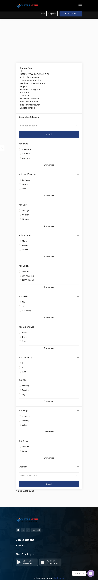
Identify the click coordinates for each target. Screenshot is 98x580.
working (25, 420)
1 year (24, 337)
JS (23, 306)
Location (49, 466)
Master (25, 184)
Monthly (25, 241)
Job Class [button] (23, 441)
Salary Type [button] (25, 235)
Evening (25, 390)
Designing (26, 310)
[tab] (49, 143)
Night (24, 394)
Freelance (26, 149)
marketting (27, 416)
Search (49, 484)
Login (42, 13)
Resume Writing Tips (30, 89)
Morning (25, 385)
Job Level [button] (23, 204)
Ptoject (23, 86)
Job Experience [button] (26, 326)
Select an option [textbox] (28, 125)
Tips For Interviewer (30, 104)
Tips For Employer (29, 101)
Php (24, 302)
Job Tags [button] (23, 410)
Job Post (70, 13)
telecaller (25, 95)
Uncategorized (27, 107)
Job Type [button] (23, 143)
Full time (26, 154)
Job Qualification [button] (27, 174)
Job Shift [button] (23, 380)
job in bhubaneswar (30, 77)
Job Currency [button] (25, 357)
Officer (25, 215)
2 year (25, 341)
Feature (25, 447)
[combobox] (49, 126)
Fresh (24, 332)
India (20, 545)
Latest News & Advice (30, 80)
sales (24, 425)
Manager (26, 210)
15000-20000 (28, 280)
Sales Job (25, 92)
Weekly (25, 245)
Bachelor (26, 180)
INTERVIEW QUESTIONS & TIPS (34, 74)
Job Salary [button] (24, 265)
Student (25, 219)
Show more (49, 165)
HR (21, 71)
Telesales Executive (30, 98)
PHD (24, 188)
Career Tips (26, 68)
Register (52, 13)
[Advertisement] (49, 39)
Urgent (25, 451)
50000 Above (28, 276)
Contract (26, 158)
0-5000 (25, 271)
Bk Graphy (58, 578)
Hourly (25, 249)
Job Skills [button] (23, 296)
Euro (24, 372)
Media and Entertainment (33, 83)
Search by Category (49, 117)
